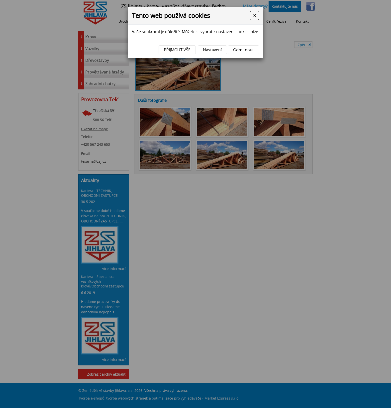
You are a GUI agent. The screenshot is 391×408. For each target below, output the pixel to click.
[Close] (254, 15)
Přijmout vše (177, 50)
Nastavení (212, 50)
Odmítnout (243, 50)
